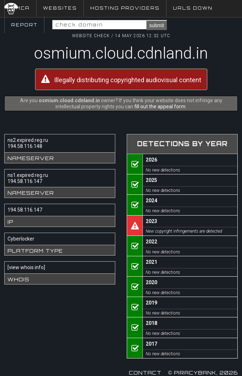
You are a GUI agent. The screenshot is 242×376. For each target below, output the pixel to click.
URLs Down (193, 8)
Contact (145, 373)
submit (156, 25)
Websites (60, 8)
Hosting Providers (125, 8)
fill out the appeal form (159, 106)
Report (24, 25)
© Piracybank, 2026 (203, 373)
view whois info (26, 267)
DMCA (20, 8)
